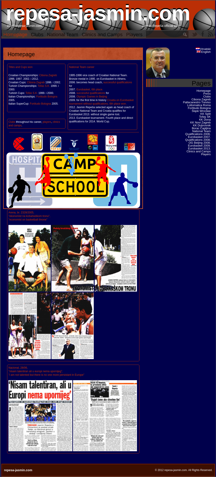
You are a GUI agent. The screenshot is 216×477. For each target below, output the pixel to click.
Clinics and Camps (102, 34)
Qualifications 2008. (198, 139)
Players (134, 34)
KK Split (205, 113)
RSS (211, 34)
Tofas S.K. (44, 85)
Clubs (37, 34)
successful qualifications (117, 82)
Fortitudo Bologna (46, 96)
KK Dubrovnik (202, 125)
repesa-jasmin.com (98, 13)
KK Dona (205, 119)
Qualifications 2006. (198, 134)
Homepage (15, 34)
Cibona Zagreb (48, 75)
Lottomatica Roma (199, 105)
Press (207, 93)
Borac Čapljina (201, 128)
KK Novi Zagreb (200, 122)
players (47, 121)
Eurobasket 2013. (199, 148)
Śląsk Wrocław (201, 111)
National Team (62, 34)
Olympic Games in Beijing (91, 96)
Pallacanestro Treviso (197, 102)
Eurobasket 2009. (199, 145)
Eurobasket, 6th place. (89, 89)
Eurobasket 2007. (199, 137)
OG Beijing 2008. (200, 142)
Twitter (195, 34)
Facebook (203, 34)
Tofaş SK (205, 116)
